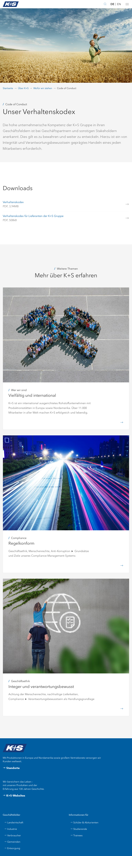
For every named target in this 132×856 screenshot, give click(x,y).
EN (119, 4)
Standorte (11, 768)
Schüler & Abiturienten (84, 822)
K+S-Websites (14, 795)
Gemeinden (12, 841)
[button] (127, 4)
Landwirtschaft (13, 822)
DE (112, 4)
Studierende (78, 828)
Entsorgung (12, 848)
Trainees (76, 835)
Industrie (10, 828)
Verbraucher (12, 835)
